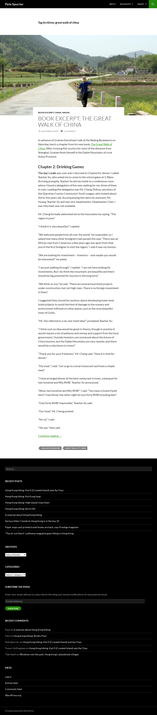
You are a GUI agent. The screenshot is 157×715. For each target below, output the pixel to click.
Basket (141, 4)
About (112, 4)
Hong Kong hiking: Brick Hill (20, 508)
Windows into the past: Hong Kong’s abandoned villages (49, 654)
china (58, 112)
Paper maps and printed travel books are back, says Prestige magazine (41, 527)
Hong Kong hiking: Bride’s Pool (30, 635)
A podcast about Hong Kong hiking (23, 514)
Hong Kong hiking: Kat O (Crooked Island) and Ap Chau (34, 490)
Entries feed (11, 682)
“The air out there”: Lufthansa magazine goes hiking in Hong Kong (39, 533)
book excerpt (46, 112)
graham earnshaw (50, 448)
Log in (8, 676)
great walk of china (75, 448)
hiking (66, 112)
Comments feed (13, 689)
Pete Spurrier (14, 4)
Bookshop (125, 4)
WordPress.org (13, 695)
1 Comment (69, 131)
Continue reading (50, 435)
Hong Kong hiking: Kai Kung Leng (22, 496)
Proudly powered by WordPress (19, 711)
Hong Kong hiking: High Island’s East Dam (27, 502)
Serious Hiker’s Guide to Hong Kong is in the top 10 (32, 521)
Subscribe (13, 608)
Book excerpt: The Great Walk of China (74, 121)
